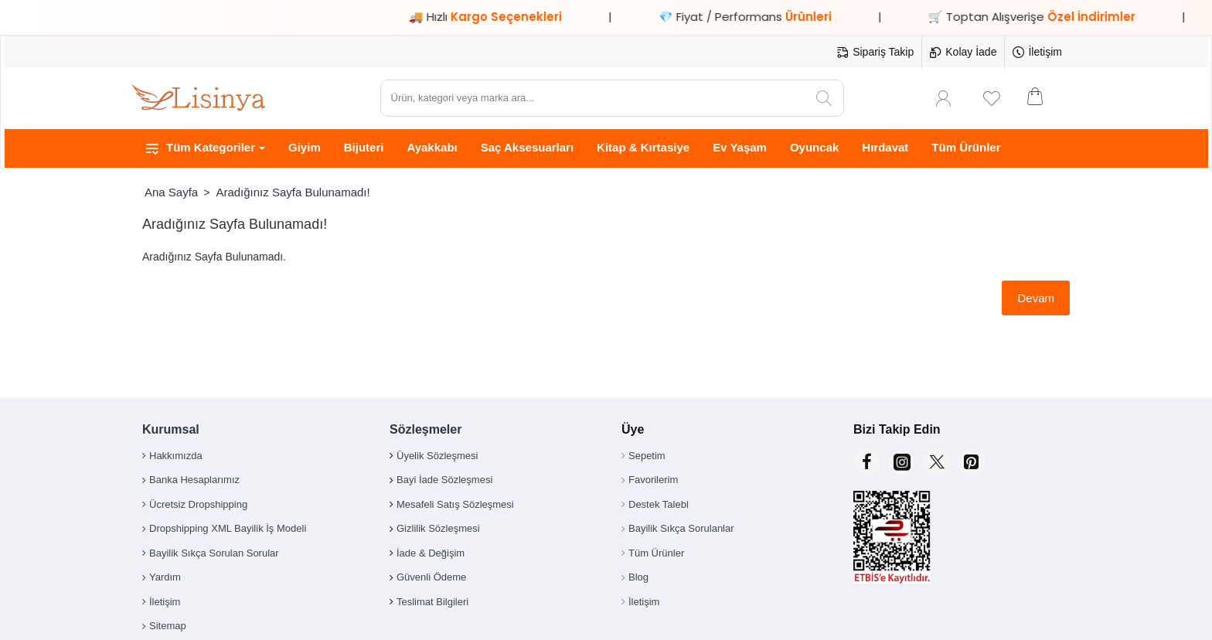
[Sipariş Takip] (875, 52)
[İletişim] (1037, 52)
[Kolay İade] (963, 52)
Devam (1035, 298)
